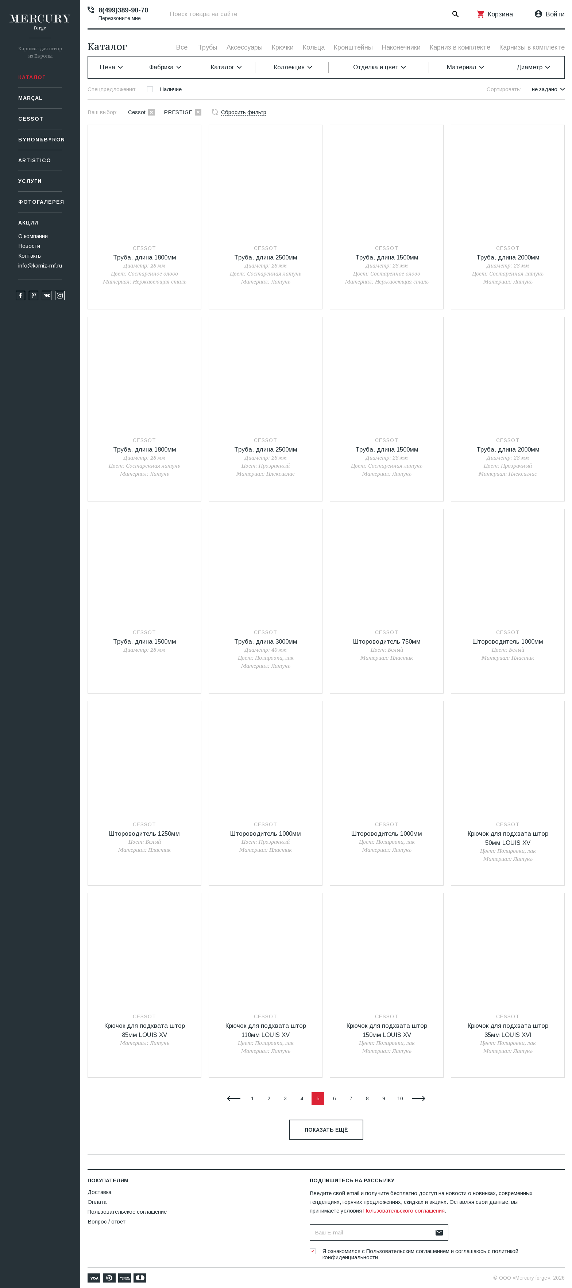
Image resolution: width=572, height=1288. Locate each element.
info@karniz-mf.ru (40, 265)
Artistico (34, 160)
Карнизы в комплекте (532, 47)
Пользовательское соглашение (127, 1212)
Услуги (30, 181)
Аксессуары (245, 47)
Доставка (99, 1192)
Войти (555, 14)
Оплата (97, 1202)
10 (400, 1098)
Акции (28, 223)
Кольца (314, 47)
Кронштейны (353, 47)
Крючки (283, 47)
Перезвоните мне (119, 18)
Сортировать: (504, 89)
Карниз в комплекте (460, 47)
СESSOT (30, 119)
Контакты (30, 256)
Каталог (32, 77)
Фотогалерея (40, 202)
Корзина (500, 14)
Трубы (207, 47)
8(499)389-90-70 (123, 10)
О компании (33, 236)
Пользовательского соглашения (404, 1210)
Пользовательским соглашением (407, 1251)
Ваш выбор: (102, 112)
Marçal (30, 98)
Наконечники (401, 47)
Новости (29, 246)
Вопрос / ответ (106, 1221)
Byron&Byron (40, 140)
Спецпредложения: (112, 89)
